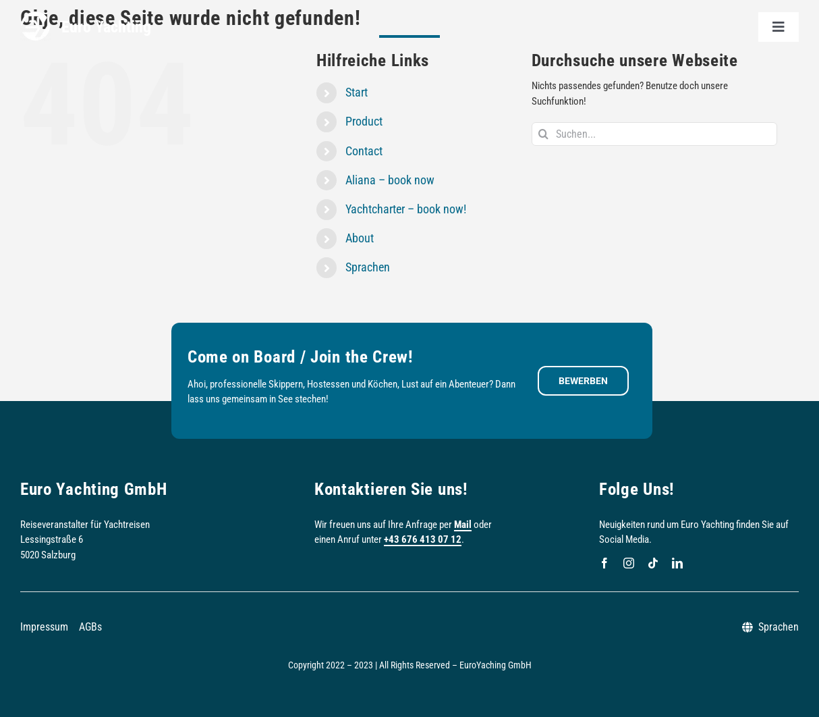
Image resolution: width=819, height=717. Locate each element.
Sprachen (367, 267)
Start (356, 92)
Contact (364, 151)
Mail (463, 525)
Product (364, 121)
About (359, 238)
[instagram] (628, 563)
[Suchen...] (655, 134)
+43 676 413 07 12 (422, 539)
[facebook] (604, 563)
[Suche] (543, 134)
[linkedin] (677, 563)
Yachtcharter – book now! (405, 209)
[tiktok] (653, 563)
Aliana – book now (389, 180)
